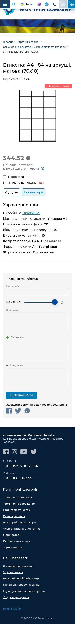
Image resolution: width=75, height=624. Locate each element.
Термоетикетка (13, 547)
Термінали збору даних (19, 503)
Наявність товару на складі (21, 584)
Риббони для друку (16, 541)
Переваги (17, 337)
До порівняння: (62, 3)
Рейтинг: (13, 302)
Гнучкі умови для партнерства (24, 591)
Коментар (13, 310)
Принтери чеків (14, 516)
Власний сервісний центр (21, 578)
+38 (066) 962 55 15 (19, 478)
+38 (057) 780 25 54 (20, 466)
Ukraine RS (31, 213)
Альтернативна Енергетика (22, 528)
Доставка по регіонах (17, 566)
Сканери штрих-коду (17, 497)
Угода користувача (16, 597)
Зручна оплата (13, 572)
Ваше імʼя (12, 286)
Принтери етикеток (16, 509)
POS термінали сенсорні (20, 522)
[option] (37, 26)
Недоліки (16, 365)
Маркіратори (12, 534)
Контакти (12, 609)
